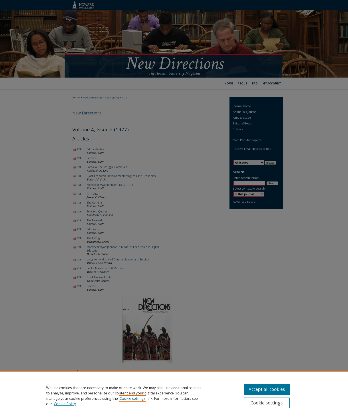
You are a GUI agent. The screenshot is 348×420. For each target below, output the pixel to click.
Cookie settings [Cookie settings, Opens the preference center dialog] (267, 403)
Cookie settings (133, 398)
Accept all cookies (267, 389)
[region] (174, 395)
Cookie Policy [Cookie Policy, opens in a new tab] (65, 403)
